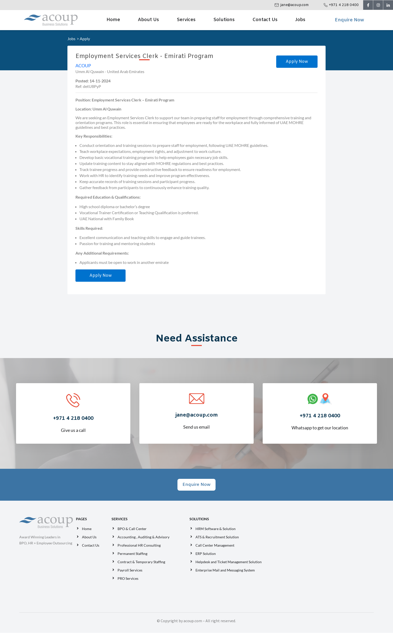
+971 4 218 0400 (343, 5)
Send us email (196, 417)
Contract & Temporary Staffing (141, 562)
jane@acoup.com (293, 5)
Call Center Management (215, 546)
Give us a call (73, 420)
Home (113, 20)
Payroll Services (130, 570)
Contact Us (264, 20)
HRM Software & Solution (215, 529)
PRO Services (128, 579)
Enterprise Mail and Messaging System (225, 570)
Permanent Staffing (132, 554)
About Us (148, 20)
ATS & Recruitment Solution (217, 537)
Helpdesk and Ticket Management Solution (228, 562)
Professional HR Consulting (139, 546)
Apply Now (297, 61)
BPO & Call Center (132, 529)
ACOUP (83, 65)
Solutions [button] (224, 20)
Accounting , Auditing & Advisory (143, 537)
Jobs (300, 20)
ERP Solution (206, 554)
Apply (85, 38)
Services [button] (186, 20)
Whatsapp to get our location (320, 417)
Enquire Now (349, 20)
